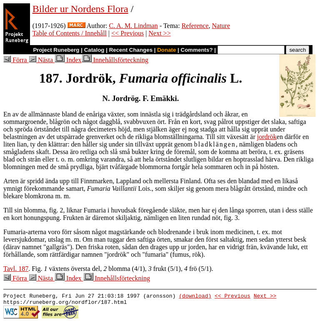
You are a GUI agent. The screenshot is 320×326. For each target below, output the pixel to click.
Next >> (160, 33)
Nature (221, 25)
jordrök (267, 136)
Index (68, 59)
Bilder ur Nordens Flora (80, 8)
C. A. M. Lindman (133, 25)
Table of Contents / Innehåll (69, 33)
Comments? (197, 50)
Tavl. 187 (15, 268)
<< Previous (127, 33)
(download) (195, 297)
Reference (195, 25)
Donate (166, 50)
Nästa (42, 59)
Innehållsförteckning (115, 59)
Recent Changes (130, 50)
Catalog (94, 50)
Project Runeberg (56, 50)
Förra (16, 59)
